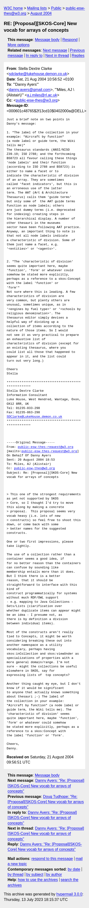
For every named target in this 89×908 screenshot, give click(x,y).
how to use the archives (38, 880)
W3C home (13, 8)
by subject (34, 874)
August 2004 (41, 13)
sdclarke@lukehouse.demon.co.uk (38, 74)
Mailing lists (37, 8)
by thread (15, 874)
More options (19, 45)
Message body (47, 40)
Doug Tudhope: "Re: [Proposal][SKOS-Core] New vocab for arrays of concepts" (46, 802)
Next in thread (57, 56)
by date (74, 869)
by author (54, 874)
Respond (70, 40)
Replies (78, 56)
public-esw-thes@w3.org (36, 100)
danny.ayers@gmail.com (29, 90)
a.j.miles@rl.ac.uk (42, 95)
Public (56, 8)
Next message (55, 50)
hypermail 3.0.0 (69, 894)
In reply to (34, 56)
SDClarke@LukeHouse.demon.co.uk (34, 417)
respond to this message (52, 859)
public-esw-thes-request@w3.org (45, 447)
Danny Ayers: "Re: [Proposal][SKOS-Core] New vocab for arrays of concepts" (46, 785)
